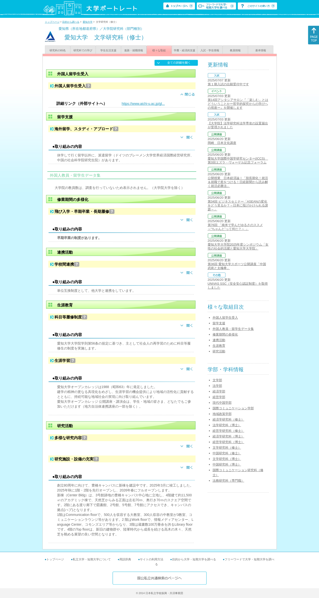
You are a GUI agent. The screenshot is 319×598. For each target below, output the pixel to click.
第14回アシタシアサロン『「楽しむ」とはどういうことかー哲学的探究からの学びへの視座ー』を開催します (238, 103)
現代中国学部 (222, 402)
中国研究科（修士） (227, 453)
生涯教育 (219, 346)
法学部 (217, 386)
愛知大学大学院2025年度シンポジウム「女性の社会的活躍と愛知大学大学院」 (238, 246)
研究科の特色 (58, 50)
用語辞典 (125, 559)
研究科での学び (82, 50)
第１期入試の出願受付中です (228, 84)
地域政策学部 (222, 414)
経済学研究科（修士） (228, 419)
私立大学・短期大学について (92, 559)
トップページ (52, 22)
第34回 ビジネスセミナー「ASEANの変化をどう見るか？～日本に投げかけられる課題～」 (238, 205)
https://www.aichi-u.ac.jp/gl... (143, 104)
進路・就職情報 (133, 50)
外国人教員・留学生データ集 (233, 329)
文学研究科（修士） (227, 447)
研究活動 (219, 351)
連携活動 (219, 340)
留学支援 (219, 323)
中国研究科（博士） (227, 464)
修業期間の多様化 (225, 334)
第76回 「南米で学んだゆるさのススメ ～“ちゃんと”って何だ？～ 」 (235, 227)
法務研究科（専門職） (228, 480)
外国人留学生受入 (225, 317)
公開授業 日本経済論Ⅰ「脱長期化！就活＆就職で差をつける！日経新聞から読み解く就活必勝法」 (238, 182)
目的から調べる (70, 22)
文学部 (217, 380)
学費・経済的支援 (184, 50)
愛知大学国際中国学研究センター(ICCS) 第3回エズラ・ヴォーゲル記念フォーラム (238, 160)
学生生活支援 (108, 50)
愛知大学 (88, 22)
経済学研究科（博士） (228, 436)
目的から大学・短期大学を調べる (194, 559)
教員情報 (235, 50)
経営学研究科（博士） (228, 442)
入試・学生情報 (209, 50)
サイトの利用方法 (151, 559)
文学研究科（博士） (227, 459)
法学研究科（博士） (227, 425)
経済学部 (219, 391)
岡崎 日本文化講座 (222, 143)
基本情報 (260, 50)
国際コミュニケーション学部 (233, 408)
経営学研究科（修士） (228, 431)
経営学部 (219, 397)
